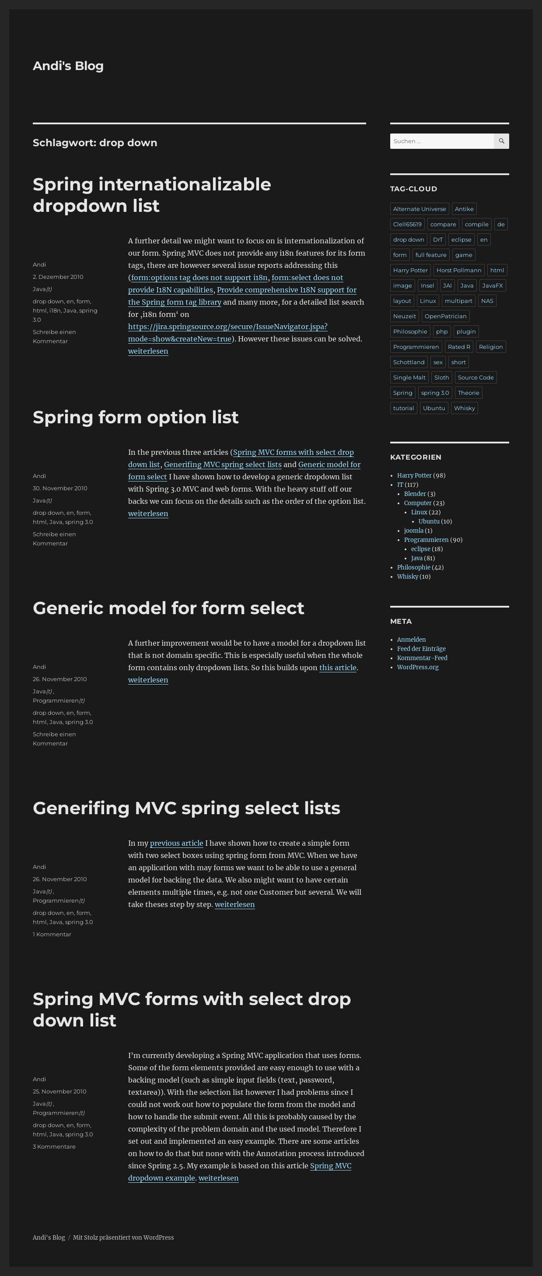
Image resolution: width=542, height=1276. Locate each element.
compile (477, 224)
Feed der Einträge (421, 649)
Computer (418, 503)
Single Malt (409, 377)
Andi (39, 264)
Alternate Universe (419, 208)
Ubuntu (434, 407)
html (40, 310)
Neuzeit (404, 316)
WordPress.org (418, 667)
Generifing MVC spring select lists (223, 464)
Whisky (464, 407)
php (442, 331)
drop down (48, 301)
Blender (415, 494)
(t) (49, 288)
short (458, 362)
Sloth (441, 377)
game (463, 254)
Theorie (468, 392)
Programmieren (56, 700)
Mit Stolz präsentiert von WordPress (123, 1237)
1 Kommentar (52, 934)
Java (39, 288)
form (83, 301)
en (70, 301)
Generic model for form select (168, 608)
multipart (458, 300)
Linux (428, 300)
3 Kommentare (54, 1146)
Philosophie (410, 331)
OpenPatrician (446, 316)
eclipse (461, 239)
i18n (55, 310)
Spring (403, 392)
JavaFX (493, 285)
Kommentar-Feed (422, 658)
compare (443, 224)
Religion (491, 346)
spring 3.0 (79, 521)
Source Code (476, 377)
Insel (427, 285)
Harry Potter (410, 270)
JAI (447, 285)
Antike (464, 208)
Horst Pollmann (459, 270)
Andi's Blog (68, 65)
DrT (438, 239)
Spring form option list (136, 417)
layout (402, 300)
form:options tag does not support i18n (199, 277)
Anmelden (411, 639)
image (402, 285)
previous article (176, 843)
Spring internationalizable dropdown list (152, 194)
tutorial (403, 407)
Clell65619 (407, 224)
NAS (487, 300)
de (501, 224)
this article (338, 667)
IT (400, 485)
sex (438, 362)
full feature (431, 254)
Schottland (409, 362)
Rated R (459, 346)
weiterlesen (148, 351)
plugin (466, 331)
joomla (413, 530)
